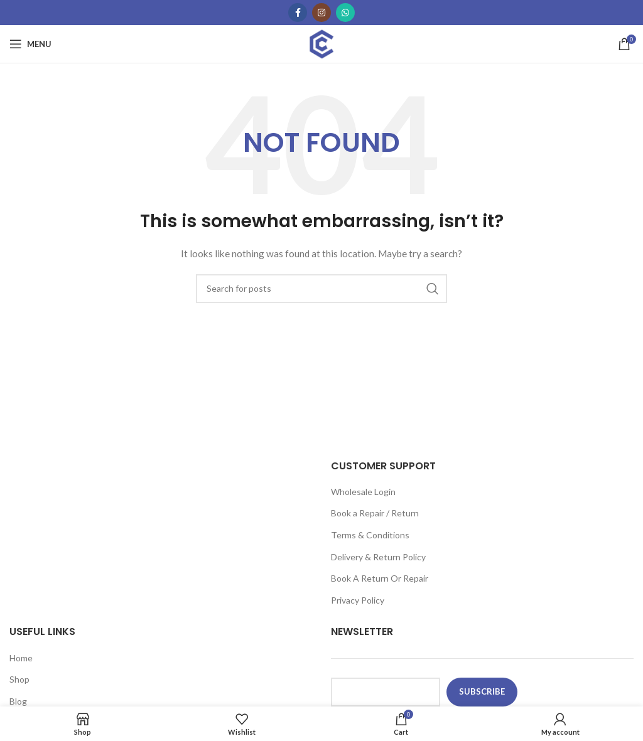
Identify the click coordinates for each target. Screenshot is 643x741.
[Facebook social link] (297, 12)
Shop (19, 679)
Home (21, 658)
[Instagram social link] (321, 12)
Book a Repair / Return (375, 513)
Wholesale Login (363, 491)
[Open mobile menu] (30, 43)
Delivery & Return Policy (378, 557)
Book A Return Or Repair (379, 578)
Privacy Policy (357, 600)
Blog (18, 701)
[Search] (321, 288)
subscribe (482, 691)
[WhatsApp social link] (345, 12)
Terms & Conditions (370, 535)
